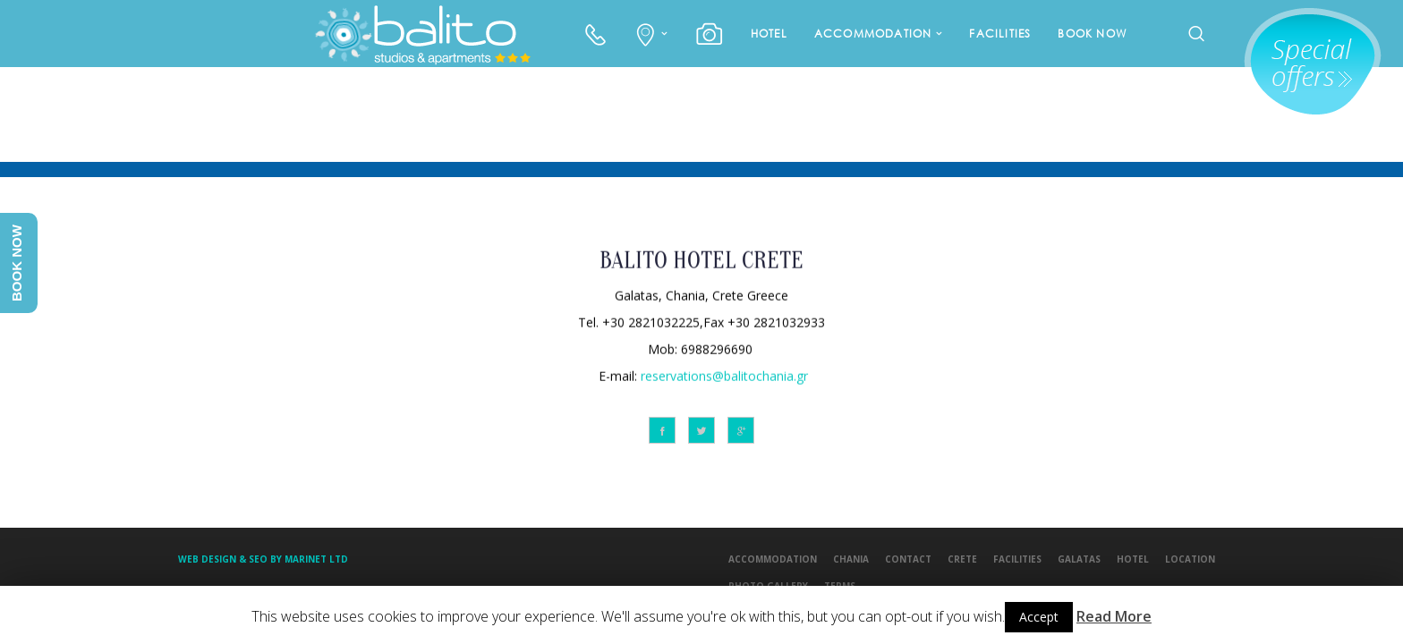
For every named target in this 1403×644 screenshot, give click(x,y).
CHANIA (851, 559)
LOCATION (1190, 559)
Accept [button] (1039, 616)
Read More (1114, 616)
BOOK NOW (1092, 33)
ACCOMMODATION (873, 33)
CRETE (962, 559)
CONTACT (908, 559)
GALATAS (1079, 559)
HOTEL (769, 33)
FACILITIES (1000, 33)
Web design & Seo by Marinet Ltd (263, 559)
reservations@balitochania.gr (724, 374)
